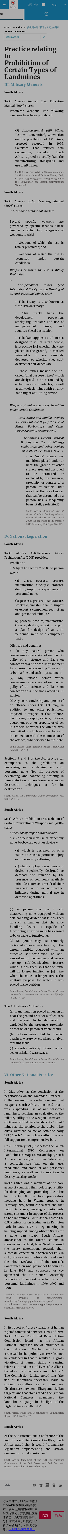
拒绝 (58, 1515)
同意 (45, 1515)
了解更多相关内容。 (22, 1529)
